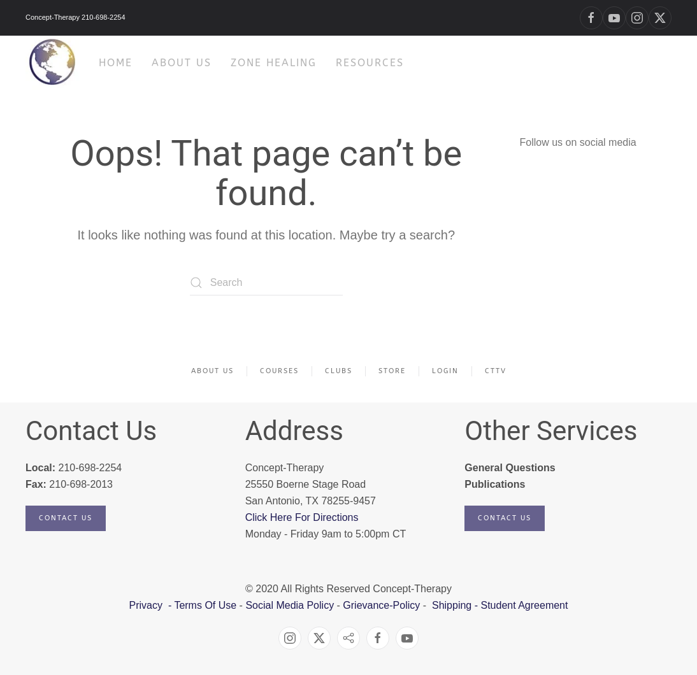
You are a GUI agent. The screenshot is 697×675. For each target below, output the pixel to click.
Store (392, 371)
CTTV (496, 371)
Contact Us (65, 518)
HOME (116, 63)
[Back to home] (52, 63)
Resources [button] (370, 63)
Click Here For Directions (302, 517)
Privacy (147, 605)
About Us (212, 371)
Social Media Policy (288, 605)
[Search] (266, 282)
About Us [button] (182, 63)
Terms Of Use (205, 605)
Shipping (451, 605)
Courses (279, 371)
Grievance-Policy (381, 605)
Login (445, 371)
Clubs (338, 371)
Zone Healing (274, 63)
